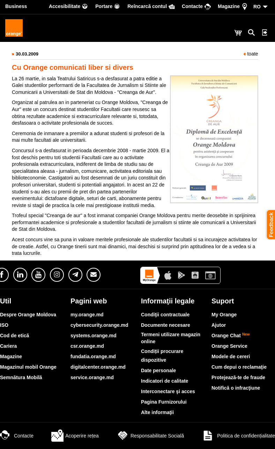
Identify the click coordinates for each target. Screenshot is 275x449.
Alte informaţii (157, 412)
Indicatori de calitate (164, 381)
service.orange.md (92, 377)
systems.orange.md (93, 335)
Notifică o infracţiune (235, 388)
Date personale (158, 370)
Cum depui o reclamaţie (239, 367)
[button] (268, 224)
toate (251, 54)
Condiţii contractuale (165, 314)
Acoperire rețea (75, 436)
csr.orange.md (87, 346)
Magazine (11, 356)
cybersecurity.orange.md (99, 325)
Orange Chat (230, 335)
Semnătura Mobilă (21, 377)
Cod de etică (14, 335)
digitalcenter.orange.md (98, 367)
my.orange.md (87, 314)
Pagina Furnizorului (164, 402)
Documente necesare (165, 325)
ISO (4, 325)
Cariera (8, 346)
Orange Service (229, 346)
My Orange (224, 314)
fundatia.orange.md (93, 356)
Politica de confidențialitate (238, 436)
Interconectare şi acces (168, 391)
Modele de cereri (230, 356)
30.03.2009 (27, 54)
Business (16, 6)
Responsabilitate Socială (150, 436)
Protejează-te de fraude (238, 377)
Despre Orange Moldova (28, 314)
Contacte (17, 436)
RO (257, 6)
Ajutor (218, 325)
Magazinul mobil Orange (28, 367)
